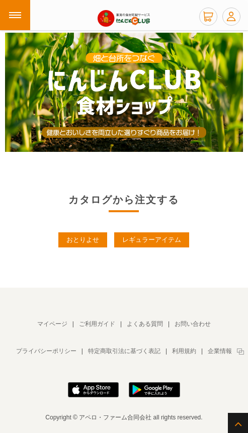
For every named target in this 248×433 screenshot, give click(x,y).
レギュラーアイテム (151, 239)
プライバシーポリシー (46, 351)
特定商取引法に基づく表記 (124, 351)
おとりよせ (82, 239)
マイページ (52, 323)
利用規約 (184, 351)
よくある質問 (145, 323)
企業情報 (220, 351)
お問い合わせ (193, 323)
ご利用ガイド (97, 323)
